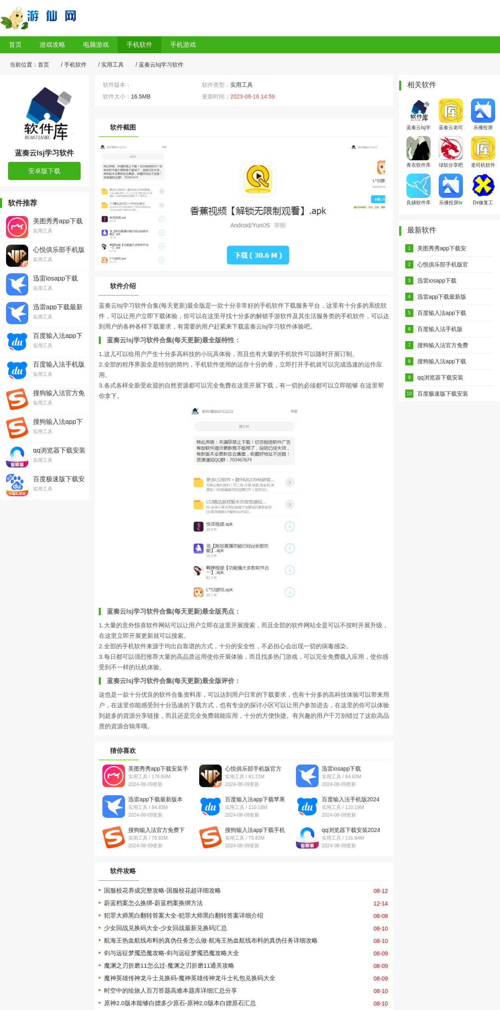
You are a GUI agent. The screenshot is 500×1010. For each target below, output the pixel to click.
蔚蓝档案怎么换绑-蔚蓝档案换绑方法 (153, 902)
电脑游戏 (96, 44)
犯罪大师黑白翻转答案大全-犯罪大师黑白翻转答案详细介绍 (183, 915)
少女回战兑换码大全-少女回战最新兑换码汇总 (165, 927)
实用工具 (112, 64)
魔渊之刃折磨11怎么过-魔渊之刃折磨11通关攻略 (169, 965)
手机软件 (139, 44)
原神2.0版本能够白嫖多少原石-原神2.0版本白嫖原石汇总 (180, 1003)
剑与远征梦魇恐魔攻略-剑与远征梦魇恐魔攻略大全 (171, 952)
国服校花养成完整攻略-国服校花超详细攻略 (162, 890)
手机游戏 (183, 44)
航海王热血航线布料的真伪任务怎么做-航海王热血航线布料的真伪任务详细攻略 (211, 940)
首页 (15, 44)
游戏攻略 (52, 44)
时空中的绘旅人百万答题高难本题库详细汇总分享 (170, 990)
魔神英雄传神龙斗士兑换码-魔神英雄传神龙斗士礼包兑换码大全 (189, 977)
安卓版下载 (44, 171)
